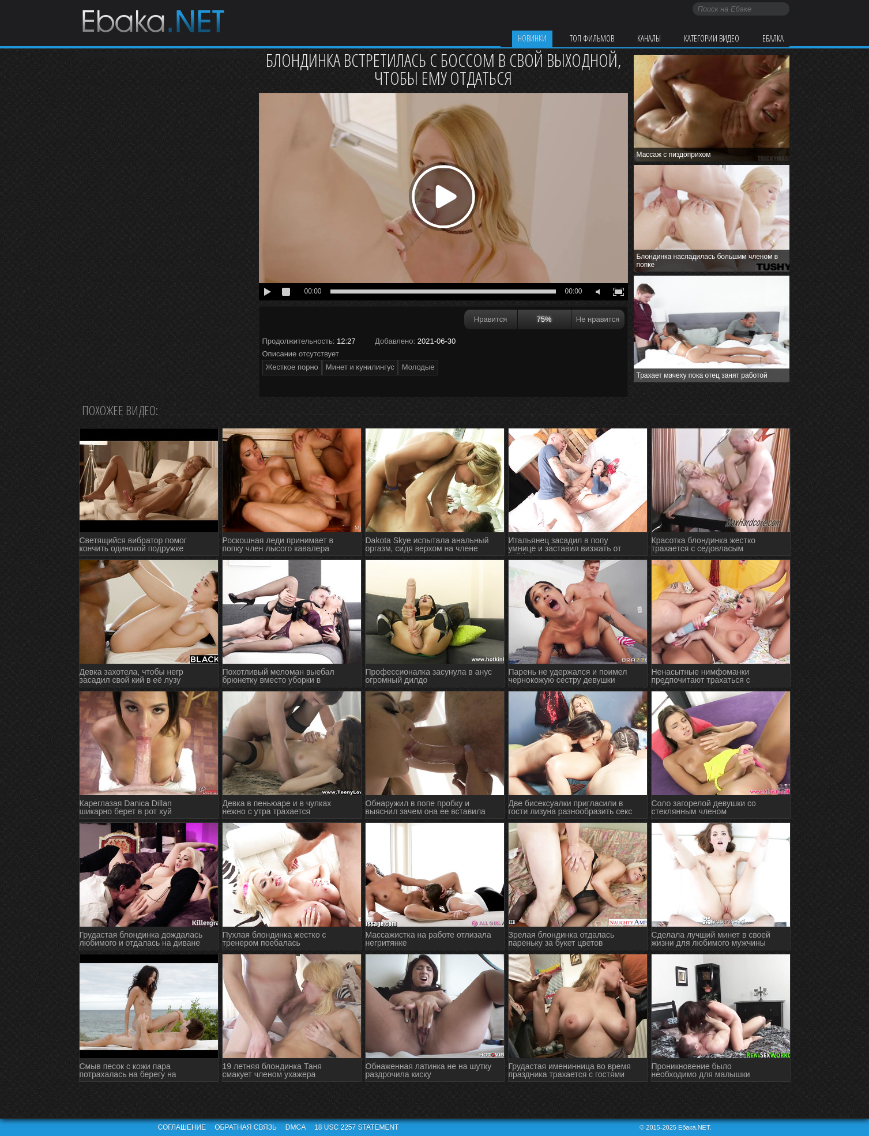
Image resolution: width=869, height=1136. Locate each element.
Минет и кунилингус (360, 367)
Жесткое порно (292, 367)
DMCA (295, 1127)
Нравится (490, 319)
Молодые (418, 367)
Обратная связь (246, 1127)
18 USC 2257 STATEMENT (356, 1127)
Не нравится (597, 319)
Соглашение (182, 1127)
